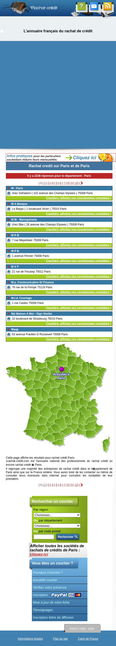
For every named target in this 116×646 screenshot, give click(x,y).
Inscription (40, 595)
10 (76, 183)
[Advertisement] (51, 94)
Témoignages (43, 610)
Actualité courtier (45, 580)
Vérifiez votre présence (50, 587)
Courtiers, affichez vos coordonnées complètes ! (78, 198)
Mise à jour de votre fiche (51, 602)
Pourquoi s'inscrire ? (48, 572)
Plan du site (60, 638)
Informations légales (30, 638)
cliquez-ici (39, 554)
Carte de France (88, 638)
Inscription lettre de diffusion (53, 617)
